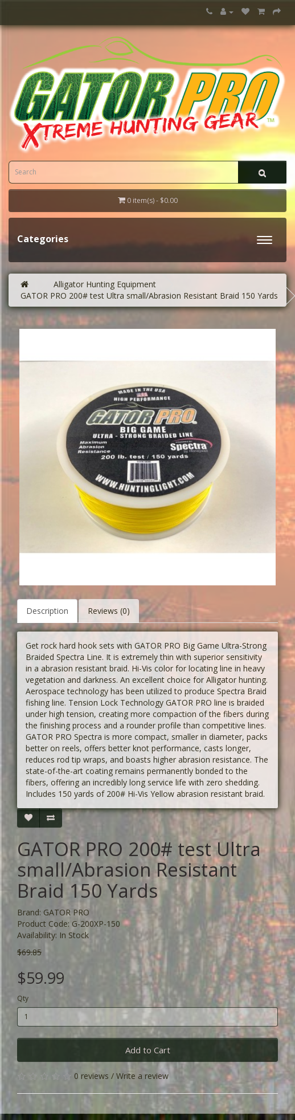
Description (47, 610)
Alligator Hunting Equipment (105, 284)
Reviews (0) (109, 610)
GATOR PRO (66, 912)
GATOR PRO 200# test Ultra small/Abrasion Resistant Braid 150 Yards (149, 295)
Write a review (142, 1075)
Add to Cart (147, 1050)
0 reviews (91, 1075)
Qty (22, 998)
